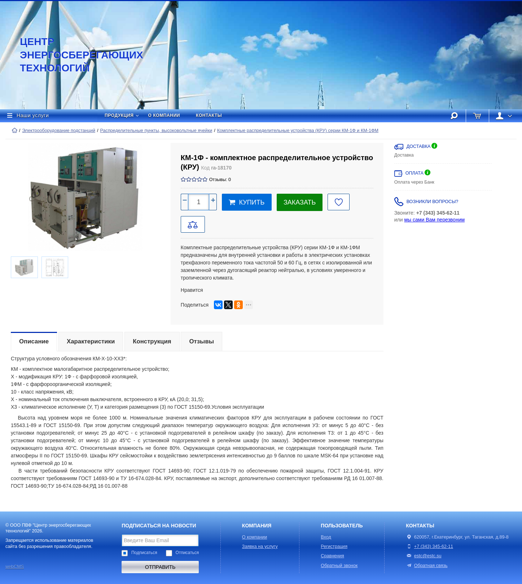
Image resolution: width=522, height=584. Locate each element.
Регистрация (334, 546)
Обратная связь (426, 565)
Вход (326, 537)
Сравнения (332, 555)
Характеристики (91, 341)
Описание (34, 341)
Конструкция (152, 341)
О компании (164, 115)
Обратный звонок (339, 565)
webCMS (14, 566)
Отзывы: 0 (220, 179)
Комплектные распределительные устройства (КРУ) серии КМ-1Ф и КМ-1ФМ (297, 130)
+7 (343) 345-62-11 (433, 546)
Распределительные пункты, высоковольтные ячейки (156, 130)
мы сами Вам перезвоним (434, 220)
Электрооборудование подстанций (58, 130)
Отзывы (201, 341)
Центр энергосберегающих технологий (74, 55)
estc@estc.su (428, 555)
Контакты (209, 115)
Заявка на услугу (260, 546)
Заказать (300, 202)
